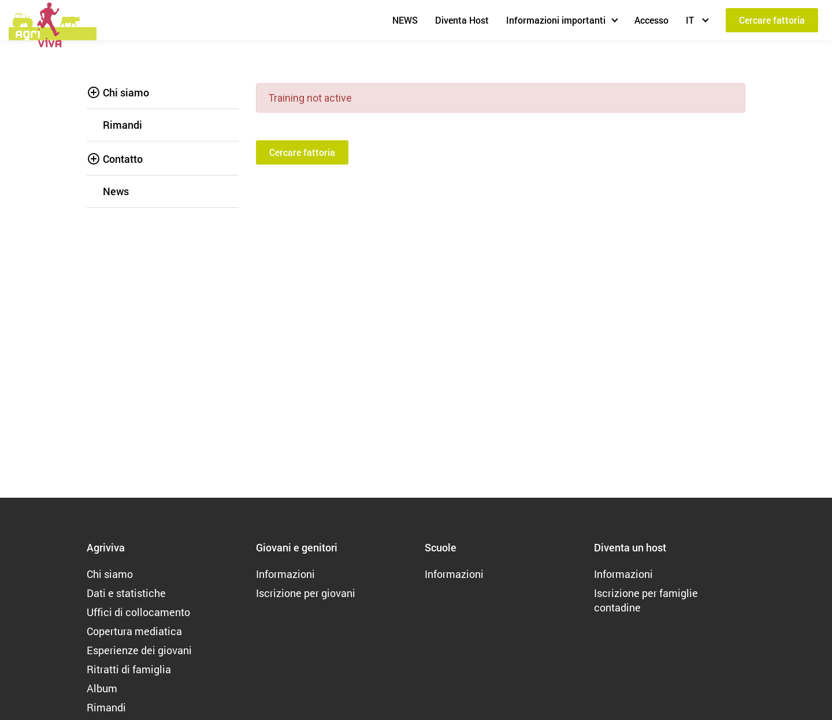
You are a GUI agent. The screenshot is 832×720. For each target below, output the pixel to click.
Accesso (651, 20)
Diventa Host (462, 20)
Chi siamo (126, 92)
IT (691, 20)
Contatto (123, 159)
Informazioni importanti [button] (556, 20)
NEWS (405, 20)
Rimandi (122, 125)
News (116, 191)
